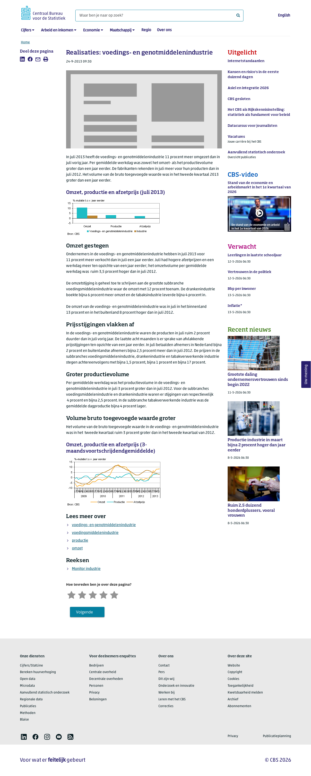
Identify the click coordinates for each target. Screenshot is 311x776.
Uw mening (306, 374)
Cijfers (26, 30)
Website (234, 665)
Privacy (94, 692)
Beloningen (98, 699)
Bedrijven (96, 665)
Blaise (24, 719)
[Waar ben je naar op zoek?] (159, 15)
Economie (91, 30)
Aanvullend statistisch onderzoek (44, 692)
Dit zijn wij (166, 679)
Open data (27, 679)
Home (25, 42)
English (284, 16)
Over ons (164, 30)
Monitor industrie (86, 569)
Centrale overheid (102, 672)
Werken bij (166, 692)
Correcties (165, 706)
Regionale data (31, 699)
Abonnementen (239, 706)
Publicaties (28, 706)
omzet (77, 548)
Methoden (27, 713)
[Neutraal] (92, 594)
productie (80, 541)
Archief (233, 699)
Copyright (235, 672)
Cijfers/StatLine (31, 665)
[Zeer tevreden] (114, 594)
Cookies (233, 679)
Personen (96, 685)
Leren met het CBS (172, 699)
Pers (161, 672)
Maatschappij (120, 30)
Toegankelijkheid (240, 685)
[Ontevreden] (82, 594)
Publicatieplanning (277, 736)
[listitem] (22, 59)
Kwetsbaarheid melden (245, 692)
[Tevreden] (103, 594)
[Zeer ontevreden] (71, 594)
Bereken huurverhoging (38, 672)
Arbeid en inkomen (57, 30)
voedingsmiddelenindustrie (95, 533)
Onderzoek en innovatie (176, 685)
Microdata (27, 685)
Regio (146, 30)
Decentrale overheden (106, 679)
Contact (164, 665)
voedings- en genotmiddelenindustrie (104, 525)
